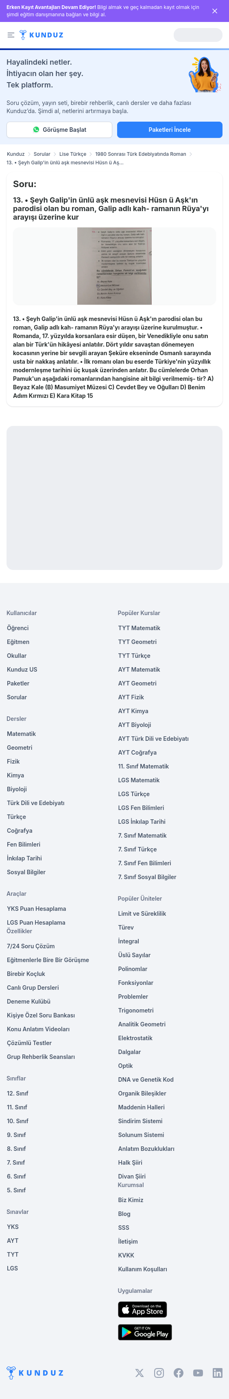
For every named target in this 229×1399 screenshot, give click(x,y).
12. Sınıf (17, 1093)
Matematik (21, 733)
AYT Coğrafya (137, 752)
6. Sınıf (16, 1176)
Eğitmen (18, 641)
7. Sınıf (16, 1162)
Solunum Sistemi (141, 1134)
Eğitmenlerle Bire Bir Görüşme (48, 959)
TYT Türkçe (134, 655)
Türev (126, 927)
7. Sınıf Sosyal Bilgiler (147, 876)
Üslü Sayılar (134, 955)
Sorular (42, 154)
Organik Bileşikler (142, 1093)
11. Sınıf (17, 1107)
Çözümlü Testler (29, 1042)
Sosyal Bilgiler (26, 872)
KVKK (126, 1255)
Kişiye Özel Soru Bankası (41, 1015)
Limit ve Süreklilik (142, 913)
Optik (125, 1065)
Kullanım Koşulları (142, 1269)
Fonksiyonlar (136, 982)
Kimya (15, 775)
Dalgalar (129, 1051)
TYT (13, 1254)
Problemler (133, 996)
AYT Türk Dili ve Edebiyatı (153, 738)
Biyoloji (17, 789)
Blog (124, 1213)
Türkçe (16, 816)
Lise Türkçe (72, 154)
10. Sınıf (17, 1120)
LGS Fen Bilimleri (141, 807)
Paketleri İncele (170, 129)
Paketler (18, 683)
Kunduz (16, 154)
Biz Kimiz (131, 1199)
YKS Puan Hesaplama (36, 908)
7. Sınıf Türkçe (137, 849)
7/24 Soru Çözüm (31, 946)
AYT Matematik (139, 669)
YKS (13, 1226)
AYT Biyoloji (134, 724)
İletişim (128, 1241)
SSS (123, 1227)
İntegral (128, 941)
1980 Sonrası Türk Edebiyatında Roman (140, 154)
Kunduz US (22, 669)
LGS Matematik (139, 780)
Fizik (13, 761)
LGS (12, 1268)
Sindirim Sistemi (140, 1120)
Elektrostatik (135, 1038)
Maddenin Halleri (141, 1107)
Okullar (16, 655)
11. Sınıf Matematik (143, 766)
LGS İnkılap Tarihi (142, 821)
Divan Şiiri (132, 1176)
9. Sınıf (16, 1134)
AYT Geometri (137, 683)
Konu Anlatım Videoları (38, 1029)
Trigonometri (136, 1010)
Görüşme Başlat (59, 130)
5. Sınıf (16, 1190)
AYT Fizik (131, 697)
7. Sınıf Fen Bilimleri (144, 863)
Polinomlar (133, 968)
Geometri (19, 747)
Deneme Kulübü (28, 1001)
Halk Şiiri (130, 1162)
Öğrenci (17, 627)
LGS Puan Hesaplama (36, 922)
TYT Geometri (137, 641)
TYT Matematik (139, 627)
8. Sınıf (16, 1148)
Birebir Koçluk (26, 973)
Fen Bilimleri (23, 844)
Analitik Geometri (142, 1024)
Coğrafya (20, 830)
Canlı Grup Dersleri (33, 987)
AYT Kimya (133, 710)
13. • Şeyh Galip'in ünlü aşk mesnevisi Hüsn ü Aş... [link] (65, 162)
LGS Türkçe (134, 793)
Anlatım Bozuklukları (146, 1148)
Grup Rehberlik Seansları (41, 1056)
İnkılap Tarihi (24, 858)
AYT (13, 1240)
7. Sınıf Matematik (142, 835)
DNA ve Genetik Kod (146, 1079)
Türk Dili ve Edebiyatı (35, 802)
